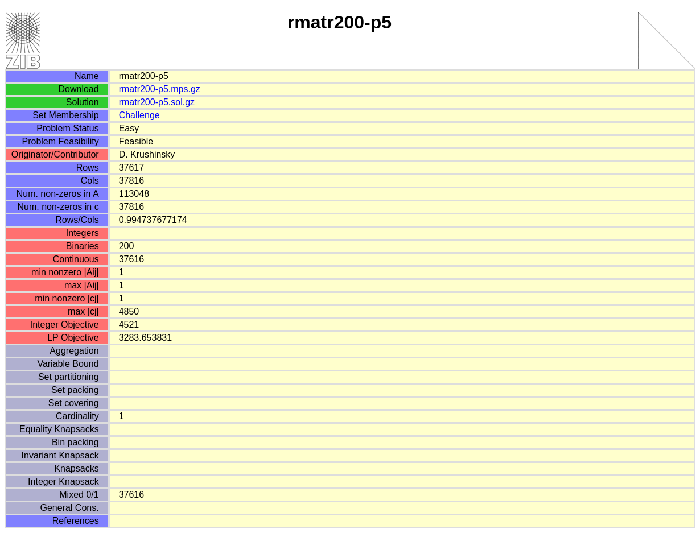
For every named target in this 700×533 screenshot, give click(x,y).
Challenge (139, 115)
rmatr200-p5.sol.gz (157, 102)
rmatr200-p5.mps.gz (159, 89)
